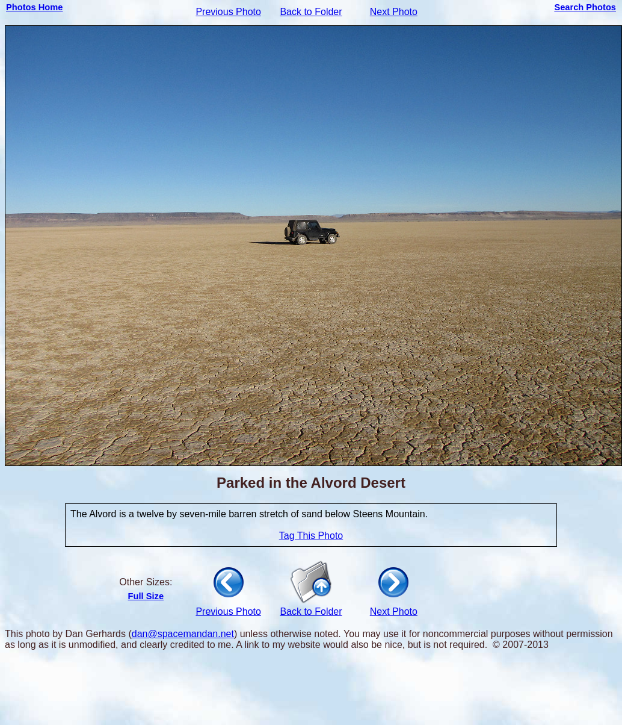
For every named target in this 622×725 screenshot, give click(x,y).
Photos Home (34, 7)
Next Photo (393, 12)
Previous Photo (228, 12)
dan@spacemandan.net (183, 634)
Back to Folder (311, 12)
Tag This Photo (311, 536)
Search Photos (585, 7)
